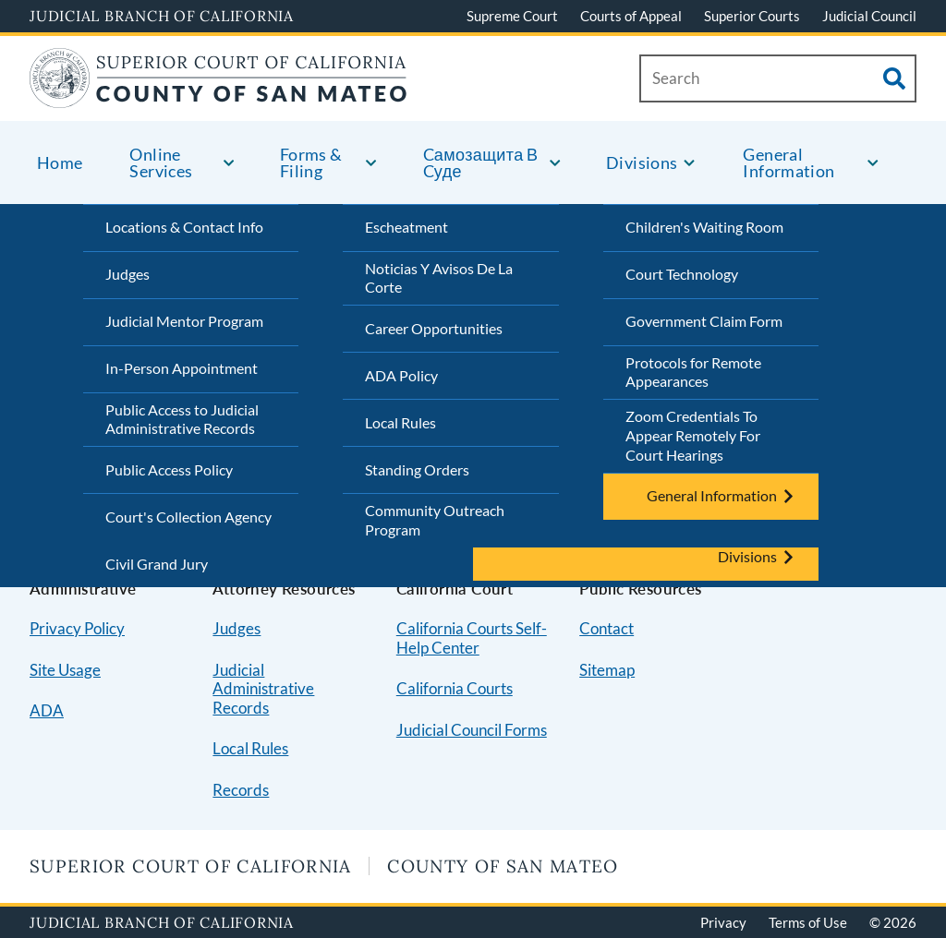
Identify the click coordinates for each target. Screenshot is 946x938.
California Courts (454, 688)
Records (240, 790)
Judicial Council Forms (471, 730)
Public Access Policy (169, 469)
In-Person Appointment (181, 368)
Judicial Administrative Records (263, 688)
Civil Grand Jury (156, 563)
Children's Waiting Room (704, 226)
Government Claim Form (703, 321)
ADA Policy (401, 375)
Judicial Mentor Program (184, 321)
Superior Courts (752, 15)
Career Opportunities (434, 328)
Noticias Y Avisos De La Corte (439, 277)
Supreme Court (512, 15)
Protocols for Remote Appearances (693, 372)
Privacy (723, 922)
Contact (606, 628)
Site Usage (65, 669)
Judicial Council (869, 15)
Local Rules (400, 422)
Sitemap (607, 669)
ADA (47, 710)
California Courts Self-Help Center (471, 638)
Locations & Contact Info (184, 226)
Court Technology (681, 274)
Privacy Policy (77, 628)
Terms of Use (808, 922)
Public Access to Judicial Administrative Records (182, 419)
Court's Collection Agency (188, 516)
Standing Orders (417, 469)
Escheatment (406, 226)
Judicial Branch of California (162, 15)
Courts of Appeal (631, 15)
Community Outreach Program (434, 519)
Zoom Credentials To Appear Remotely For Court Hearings (692, 435)
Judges (127, 274)
